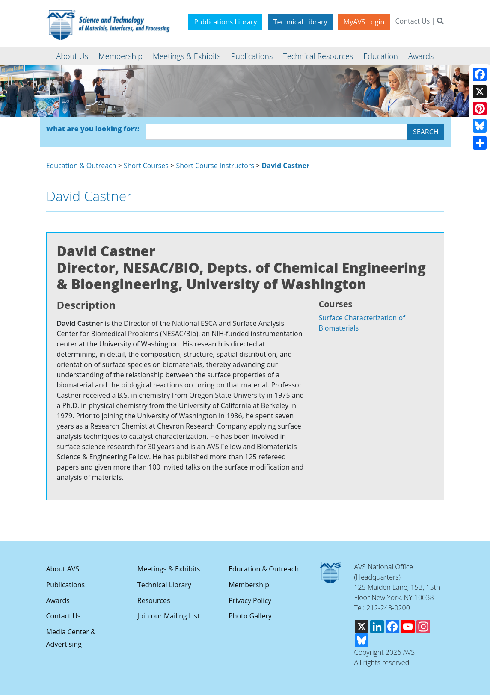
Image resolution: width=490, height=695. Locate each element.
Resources (153, 600)
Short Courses (146, 165)
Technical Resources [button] (318, 56)
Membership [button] (120, 56)
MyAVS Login (364, 22)
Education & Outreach (81, 165)
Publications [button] (252, 56)
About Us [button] (72, 56)
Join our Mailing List (168, 616)
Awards (58, 600)
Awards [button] (421, 56)
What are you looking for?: (93, 128)
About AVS (63, 569)
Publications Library (225, 22)
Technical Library (300, 22)
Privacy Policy (250, 600)
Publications (65, 584)
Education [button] (380, 56)
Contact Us (412, 21)
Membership (249, 584)
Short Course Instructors (215, 165)
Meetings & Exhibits (168, 569)
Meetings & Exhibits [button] (187, 56)
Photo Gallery (250, 616)
